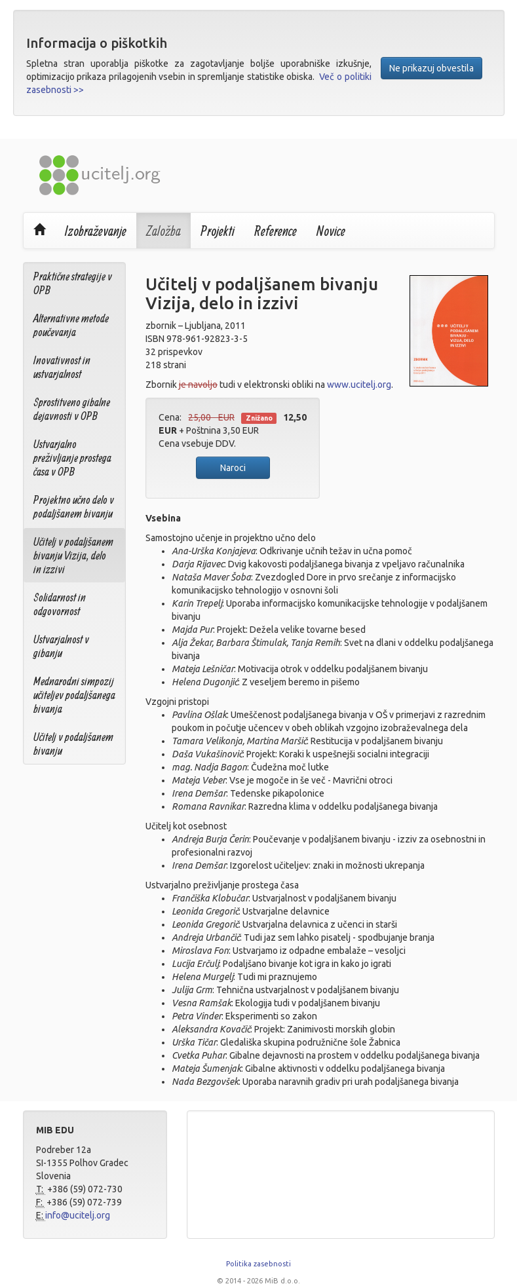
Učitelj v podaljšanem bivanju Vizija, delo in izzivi (73, 555)
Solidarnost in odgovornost (59, 604)
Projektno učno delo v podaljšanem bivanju (73, 506)
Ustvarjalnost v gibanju (61, 646)
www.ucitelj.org (359, 384)
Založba (163, 230)
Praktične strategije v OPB (72, 283)
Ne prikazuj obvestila (431, 68)
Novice (330, 230)
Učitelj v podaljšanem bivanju (73, 743)
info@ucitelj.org (77, 1215)
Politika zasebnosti (258, 1264)
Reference (275, 230)
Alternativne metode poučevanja (71, 325)
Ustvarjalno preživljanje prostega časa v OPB (72, 457)
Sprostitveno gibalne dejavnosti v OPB (71, 409)
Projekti (218, 230)
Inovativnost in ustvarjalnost (61, 367)
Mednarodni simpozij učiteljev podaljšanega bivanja (74, 694)
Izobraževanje (95, 230)
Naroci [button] (233, 468)
